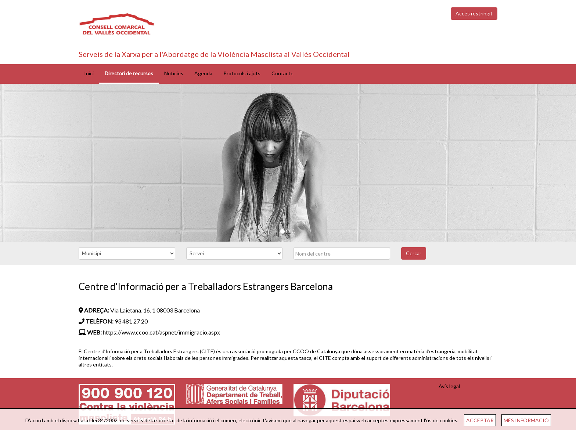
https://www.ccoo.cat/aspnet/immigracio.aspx (161, 332)
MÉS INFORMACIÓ (526, 420)
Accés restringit (474, 13)
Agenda (203, 73)
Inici (89, 73)
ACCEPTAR (480, 420)
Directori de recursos (129, 73)
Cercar (413, 253)
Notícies (173, 73)
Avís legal (449, 386)
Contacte (282, 73)
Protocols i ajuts (241, 73)
